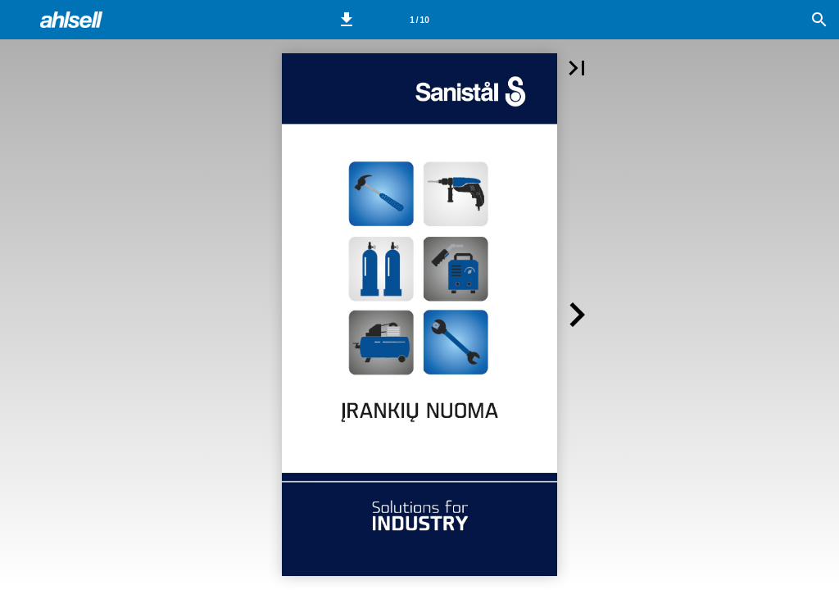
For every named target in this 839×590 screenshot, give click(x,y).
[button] (346, 19)
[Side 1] (419, 19)
